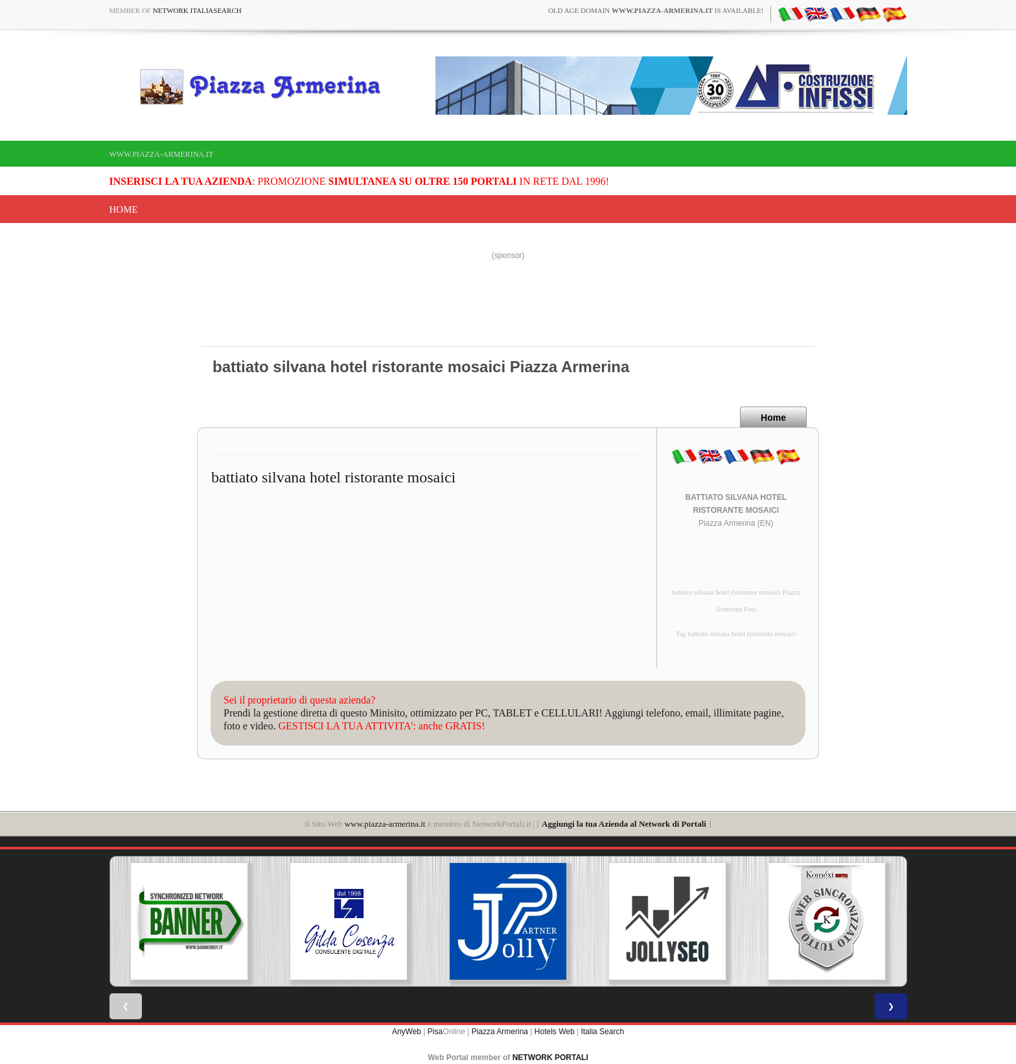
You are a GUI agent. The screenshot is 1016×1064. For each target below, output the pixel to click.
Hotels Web (555, 1031)
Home (124, 209)
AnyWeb (406, 1031)
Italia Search (602, 1031)
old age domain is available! (656, 10)
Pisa (435, 1031)
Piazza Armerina (500, 1031)
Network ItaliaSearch (197, 10)
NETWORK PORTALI (550, 1057)
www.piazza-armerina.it (162, 154)
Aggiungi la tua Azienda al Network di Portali (624, 824)
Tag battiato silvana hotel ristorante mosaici (736, 633)
